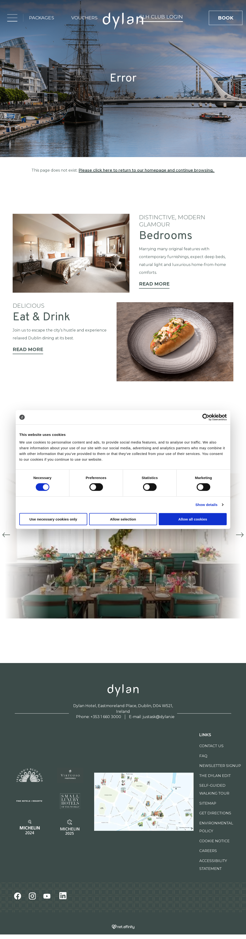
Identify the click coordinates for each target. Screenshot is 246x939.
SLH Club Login (161, 17)
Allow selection (123, 519)
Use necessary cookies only (53, 519)
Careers (208, 850)
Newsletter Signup (220, 765)
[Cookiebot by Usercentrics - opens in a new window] (206, 417)
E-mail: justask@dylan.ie (151, 716)
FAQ (203, 756)
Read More (154, 284)
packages (41, 17)
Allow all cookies (192, 519)
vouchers (84, 17)
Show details (206, 505)
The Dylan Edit (215, 775)
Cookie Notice (214, 841)
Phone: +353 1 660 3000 (98, 716)
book (225, 18)
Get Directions (215, 813)
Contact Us (211, 746)
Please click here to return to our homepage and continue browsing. (147, 170)
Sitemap (207, 803)
